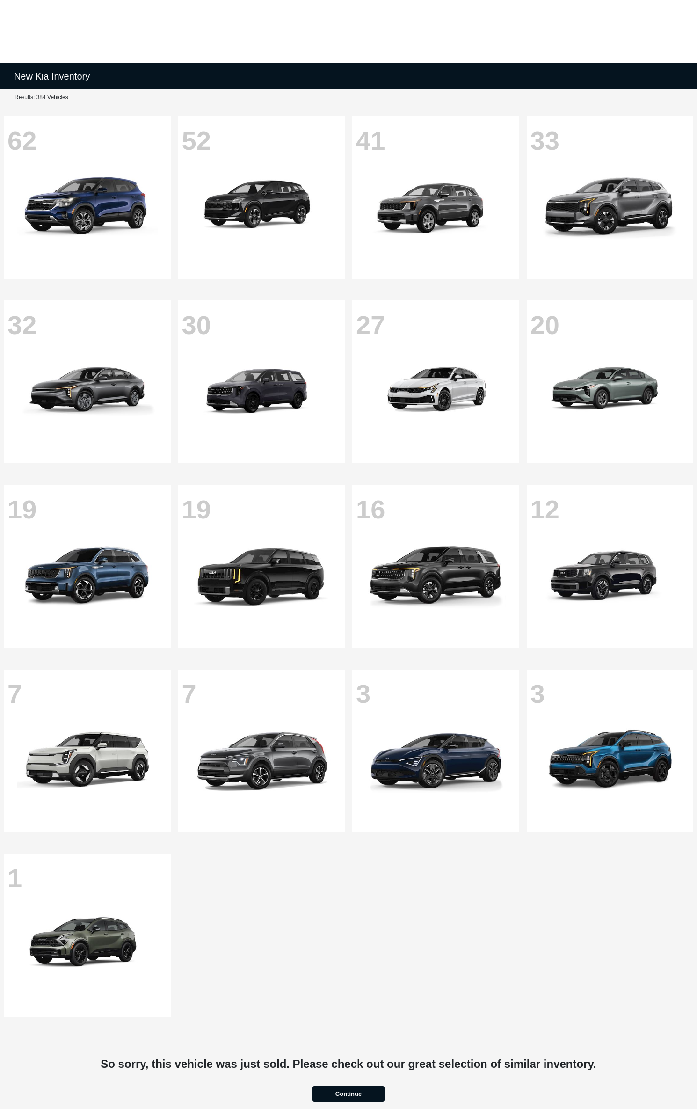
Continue (348, 1093)
